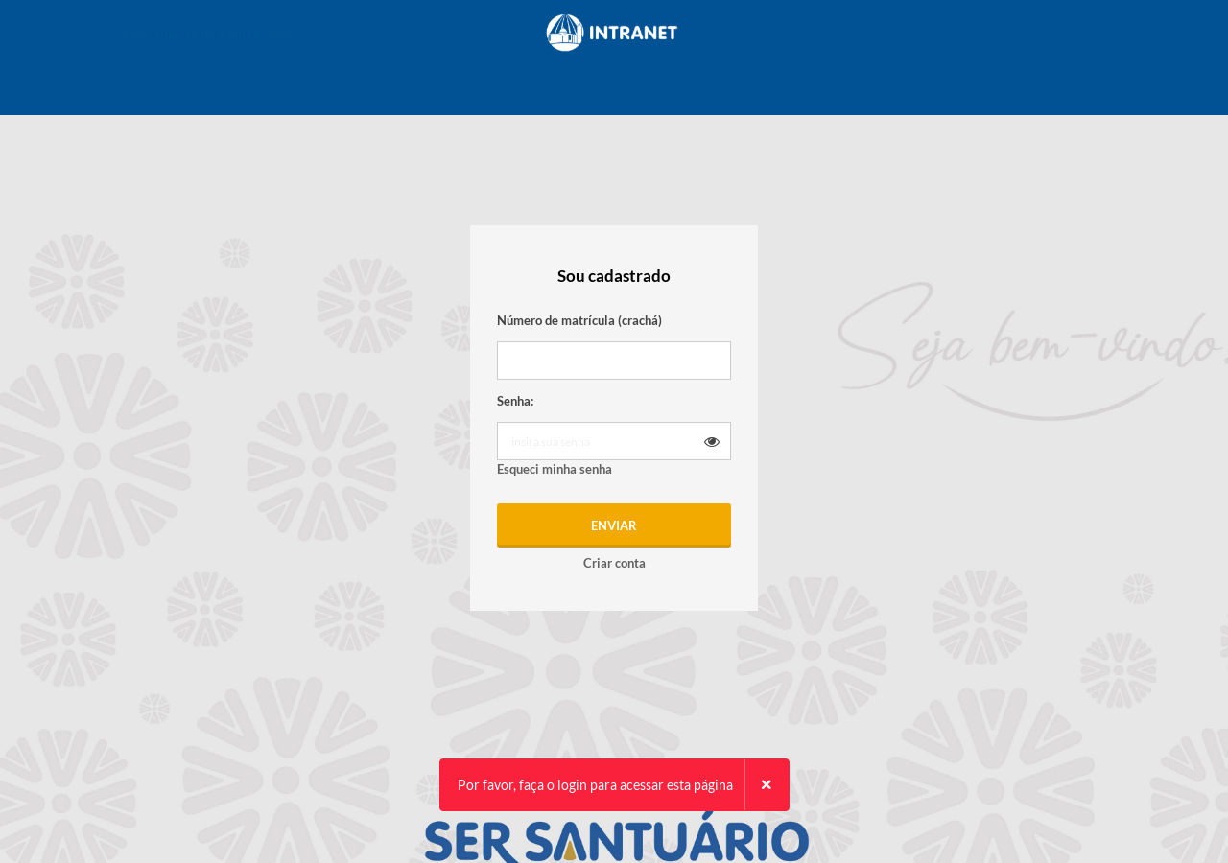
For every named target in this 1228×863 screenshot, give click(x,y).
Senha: (515, 400)
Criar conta (614, 563)
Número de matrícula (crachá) (579, 320)
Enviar (614, 525)
